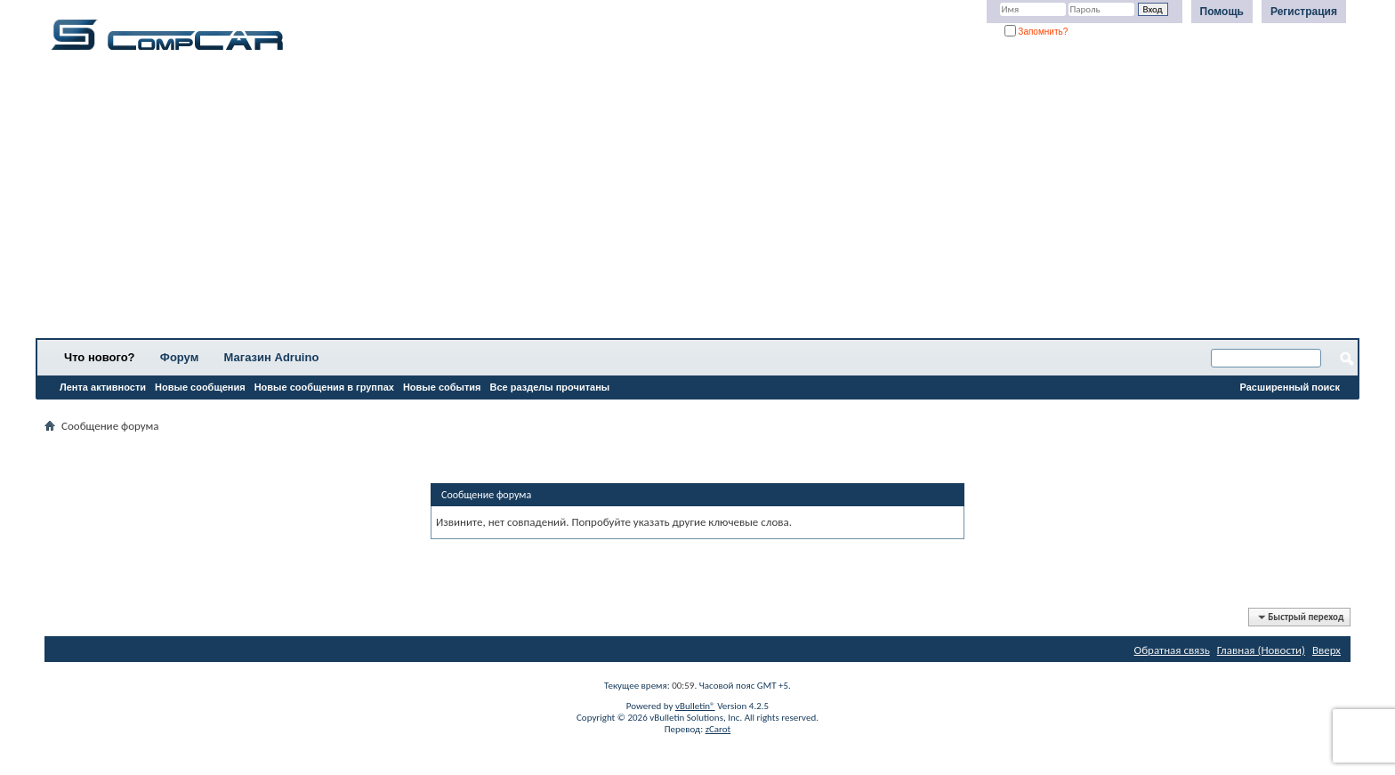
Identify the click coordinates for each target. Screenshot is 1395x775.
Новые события (442, 387)
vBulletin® (695, 706)
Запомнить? (1036, 31)
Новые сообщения (200, 387)
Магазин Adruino (271, 357)
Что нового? (99, 357)
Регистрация (1303, 11)
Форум (179, 357)
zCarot (718, 729)
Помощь (1222, 11)
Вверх (1326, 650)
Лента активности (103, 387)
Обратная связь (1172, 650)
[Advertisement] (556, 200)
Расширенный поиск (1290, 387)
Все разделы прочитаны (549, 387)
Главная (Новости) (1261, 650)
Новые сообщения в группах (324, 387)
